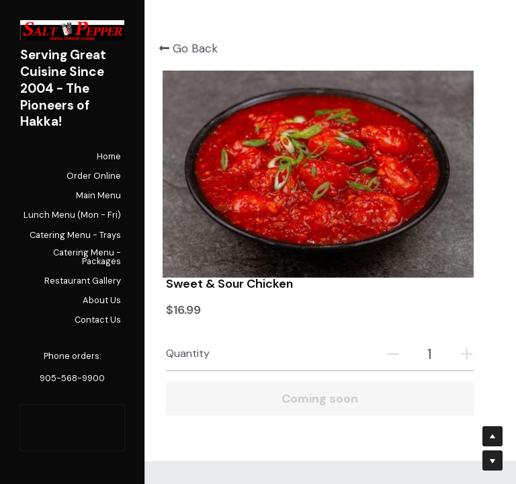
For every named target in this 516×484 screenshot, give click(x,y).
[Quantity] (437, 146)
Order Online (72, 427)
